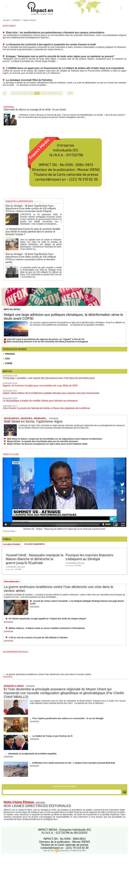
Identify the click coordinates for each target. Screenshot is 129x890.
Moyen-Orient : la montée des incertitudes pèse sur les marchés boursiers (42, 441)
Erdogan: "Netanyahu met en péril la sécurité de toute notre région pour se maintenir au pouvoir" (60, 56)
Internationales (11, 581)
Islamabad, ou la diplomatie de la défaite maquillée (32, 753)
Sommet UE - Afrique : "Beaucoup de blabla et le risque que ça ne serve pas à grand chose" (64, 529)
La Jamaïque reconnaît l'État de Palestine (29, 80)
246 (49, 93)
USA (6, 358)
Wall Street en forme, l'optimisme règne (33, 421)
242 (24, 93)
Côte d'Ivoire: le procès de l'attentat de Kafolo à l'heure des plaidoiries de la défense (46, 408)
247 (55, 93)
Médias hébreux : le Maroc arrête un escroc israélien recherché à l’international (47, 628)
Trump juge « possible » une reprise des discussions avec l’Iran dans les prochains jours (49, 378)
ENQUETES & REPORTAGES (19, 201)
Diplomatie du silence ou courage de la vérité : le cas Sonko (35, 109)
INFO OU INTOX (12, 309)
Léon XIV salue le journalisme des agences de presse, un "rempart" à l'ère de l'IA (45, 339)
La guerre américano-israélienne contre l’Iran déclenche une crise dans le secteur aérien (48, 675)
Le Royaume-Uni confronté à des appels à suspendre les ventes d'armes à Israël (51, 44)
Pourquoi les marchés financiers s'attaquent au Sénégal (89, 557)
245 (43, 93)
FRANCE (9, 354)
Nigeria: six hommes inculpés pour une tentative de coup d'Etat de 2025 (40, 385)
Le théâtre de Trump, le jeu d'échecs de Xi (52, 736)
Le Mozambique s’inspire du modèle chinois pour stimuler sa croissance (40, 400)
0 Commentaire (9, 531)
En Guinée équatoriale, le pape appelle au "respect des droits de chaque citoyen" (48, 618)
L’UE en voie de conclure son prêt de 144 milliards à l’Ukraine (38, 637)
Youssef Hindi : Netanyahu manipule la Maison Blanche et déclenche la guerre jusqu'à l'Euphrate (34, 559)
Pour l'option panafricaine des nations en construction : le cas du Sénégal (67, 718)
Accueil (6, 20)
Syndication (64, 850)
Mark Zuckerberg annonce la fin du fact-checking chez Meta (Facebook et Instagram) (47, 341)
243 (30, 93)
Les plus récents (11, 544)
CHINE (7, 363)
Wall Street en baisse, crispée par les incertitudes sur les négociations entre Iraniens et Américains (54, 439)
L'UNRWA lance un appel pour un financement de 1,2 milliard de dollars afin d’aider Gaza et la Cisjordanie (65, 68)
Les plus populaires (34, 544)
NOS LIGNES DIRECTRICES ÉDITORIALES (37, 806)
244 (36, 93)
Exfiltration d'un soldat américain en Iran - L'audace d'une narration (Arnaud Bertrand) (73, 763)
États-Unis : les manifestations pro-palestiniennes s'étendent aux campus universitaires (55, 32)
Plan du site (48, 850)
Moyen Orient (30, 20)
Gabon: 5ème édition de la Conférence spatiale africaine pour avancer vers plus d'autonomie (51, 393)
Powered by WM (78, 850)
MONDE (16, 20)
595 (70, 93)
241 (17, 93)
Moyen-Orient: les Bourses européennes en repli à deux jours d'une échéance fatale (47, 444)
